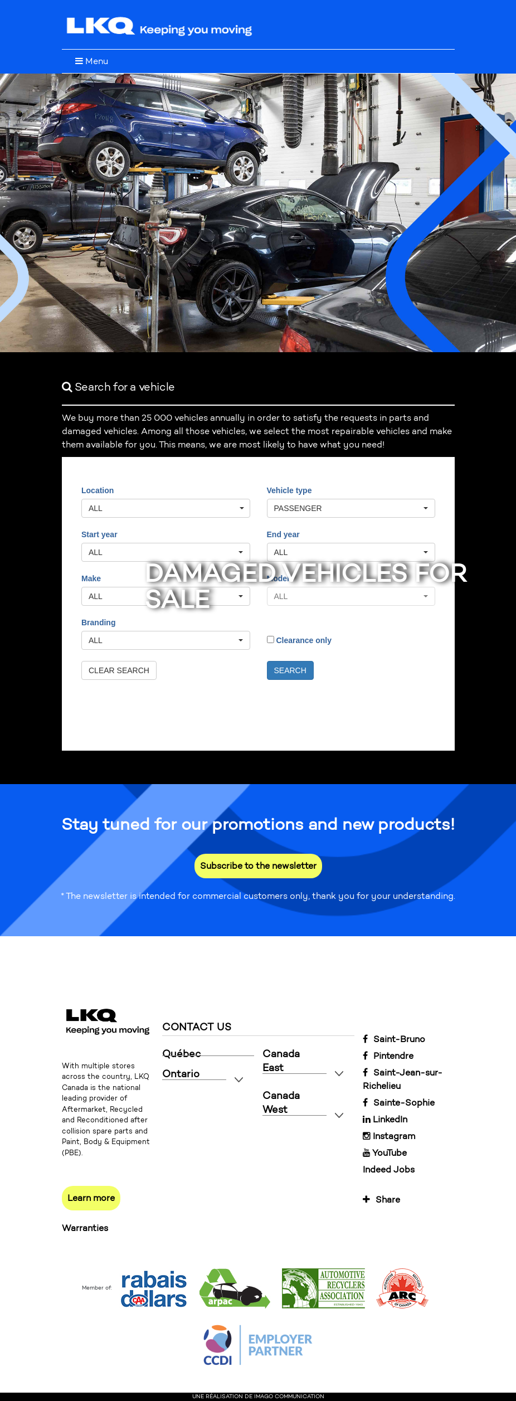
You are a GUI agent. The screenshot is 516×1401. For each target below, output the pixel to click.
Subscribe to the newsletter (258, 865)
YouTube (385, 1152)
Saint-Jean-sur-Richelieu (402, 1079)
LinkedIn (385, 1119)
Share (381, 1199)
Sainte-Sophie (399, 1102)
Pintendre (388, 1055)
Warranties (85, 1228)
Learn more (91, 1198)
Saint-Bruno (394, 1039)
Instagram (389, 1136)
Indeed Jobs (389, 1169)
